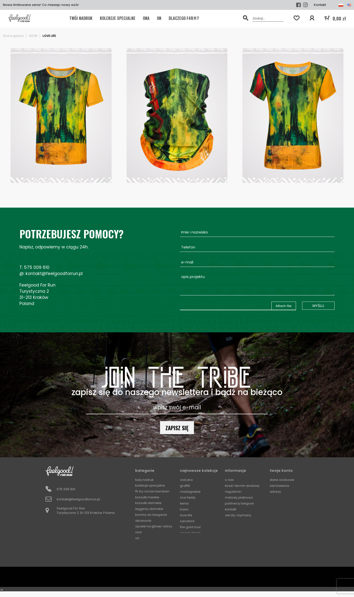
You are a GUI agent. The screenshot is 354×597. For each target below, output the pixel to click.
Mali (183, 538)
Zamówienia (280, 485)
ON (159, 18)
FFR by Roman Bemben (152, 492)
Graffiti (185, 485)
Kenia (184, 503)
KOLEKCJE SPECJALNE (117, 18)
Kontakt (320, 5)
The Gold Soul (190, 526)
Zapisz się (177, 428)
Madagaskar (190, 491)
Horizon (186, 544)
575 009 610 (36, 267)
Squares (186, 556)
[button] (312, 18)
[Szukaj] (267, 18)
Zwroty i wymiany (238, 515)
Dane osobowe (282, 479)
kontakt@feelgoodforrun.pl (54, 273)
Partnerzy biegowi (239, 503)
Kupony (275, 497)
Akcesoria (143, 521)
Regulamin (233, 491)
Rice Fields (188, 497)
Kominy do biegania (151, 515)
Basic (184, 509)
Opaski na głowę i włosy (154, 527)
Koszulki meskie (148, 497)
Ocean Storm (190, 532)
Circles (185, 550)
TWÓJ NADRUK (80, 18)
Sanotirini (187, 521)
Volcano (186, 479)
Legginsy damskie (149, 509)
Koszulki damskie (149, 503)
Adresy (275, 491)
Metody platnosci (239, 497)
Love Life (186, 515)
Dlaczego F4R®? (184, 18)
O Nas (229, 479)
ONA (146, 18)
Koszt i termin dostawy (243, 485)
